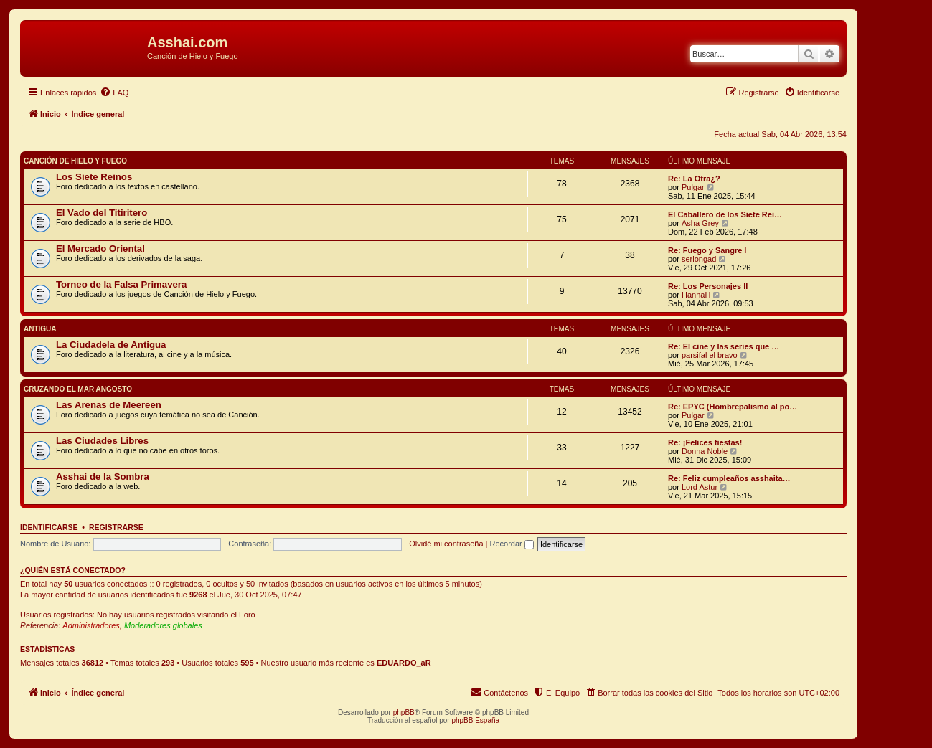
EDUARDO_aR (404, 662)
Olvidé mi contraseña (446, 543)
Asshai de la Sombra (102, 476)
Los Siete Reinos (94, 176)
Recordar (512, 543)
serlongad (699, 259)
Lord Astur (699, 487)
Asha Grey (700, 223)
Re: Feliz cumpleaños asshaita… (729, 478)
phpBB (404, 712)
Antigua (40, 329)
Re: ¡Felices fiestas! (705, 442)
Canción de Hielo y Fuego (75, 161)
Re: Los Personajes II (708, 286)
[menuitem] (114, 92)
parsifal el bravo (710, 355)
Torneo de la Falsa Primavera (121, 284)
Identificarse (49, 527)
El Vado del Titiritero (101, 212)
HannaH (696, 294)
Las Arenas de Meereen (108, 404)
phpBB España (475, 720)
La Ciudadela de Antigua (111, 344)
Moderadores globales (163, 625)
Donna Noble (705, 451)
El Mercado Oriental (100, 248)
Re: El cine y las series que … (723, 346)
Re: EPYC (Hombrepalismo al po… (732, 406)
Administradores (90, 625)
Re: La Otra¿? (694, 178)
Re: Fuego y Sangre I (707, 250)
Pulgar (693, 187)
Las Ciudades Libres (102, 440)
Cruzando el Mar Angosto (78, 389)
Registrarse (116, 527)
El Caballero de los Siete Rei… (725, 214)
